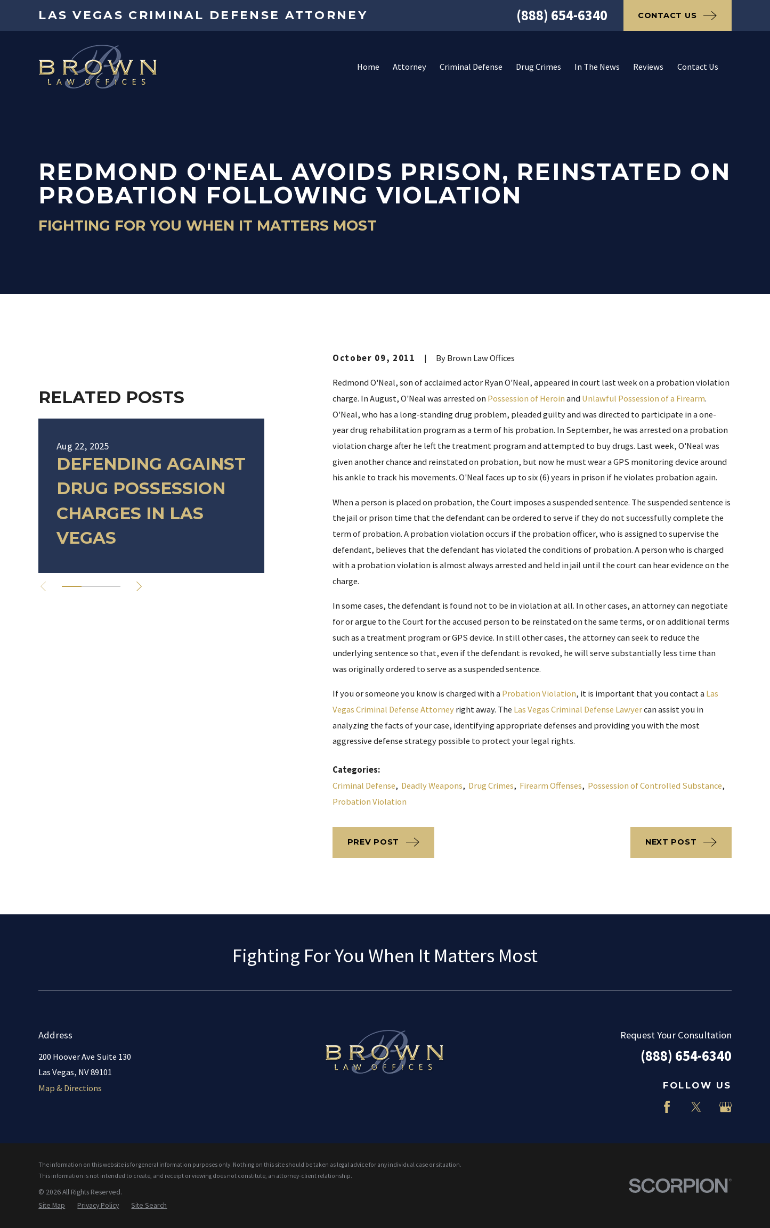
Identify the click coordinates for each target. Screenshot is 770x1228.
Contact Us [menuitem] (697, 66)
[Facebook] (667, 1107)
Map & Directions (70, 1088)
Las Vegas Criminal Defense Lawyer (578, 709)
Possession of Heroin (526, 398)
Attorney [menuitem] (409, 66)
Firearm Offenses (551, 785)
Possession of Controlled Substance (655, 785)
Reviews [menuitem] (648, 66)
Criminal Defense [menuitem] (471, 66)
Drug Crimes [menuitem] (538, 66)
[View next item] (139, 586)
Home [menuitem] (368, 66)
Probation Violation (539, 693)
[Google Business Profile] (725, 1107)
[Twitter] (696, 1107)
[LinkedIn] (637, 1107)
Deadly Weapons (432, 785)
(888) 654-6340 (561, 15)
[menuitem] (51, 1205)
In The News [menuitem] (597, 66)
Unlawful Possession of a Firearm (643, 398)
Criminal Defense (364, 785)
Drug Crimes (491, 785)
